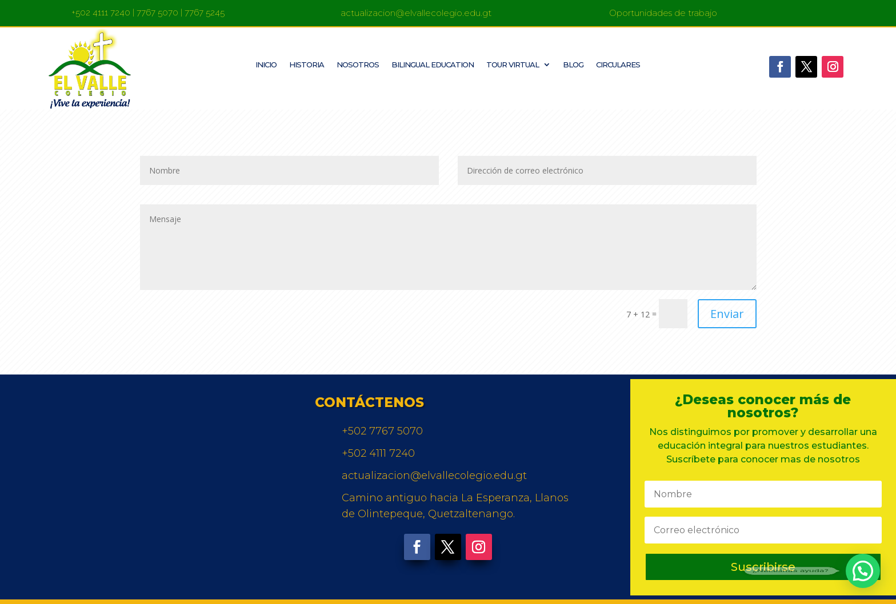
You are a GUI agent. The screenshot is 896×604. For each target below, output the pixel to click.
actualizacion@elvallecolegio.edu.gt (416, 12)
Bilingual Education (432, 65)
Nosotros (358, 65)
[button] (863, 571)
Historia (306, 65)
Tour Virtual (512, 65)
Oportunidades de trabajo (663, 12)
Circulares (618, 65)
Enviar (727, 313)
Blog (573, 65)
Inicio (266, 65)
